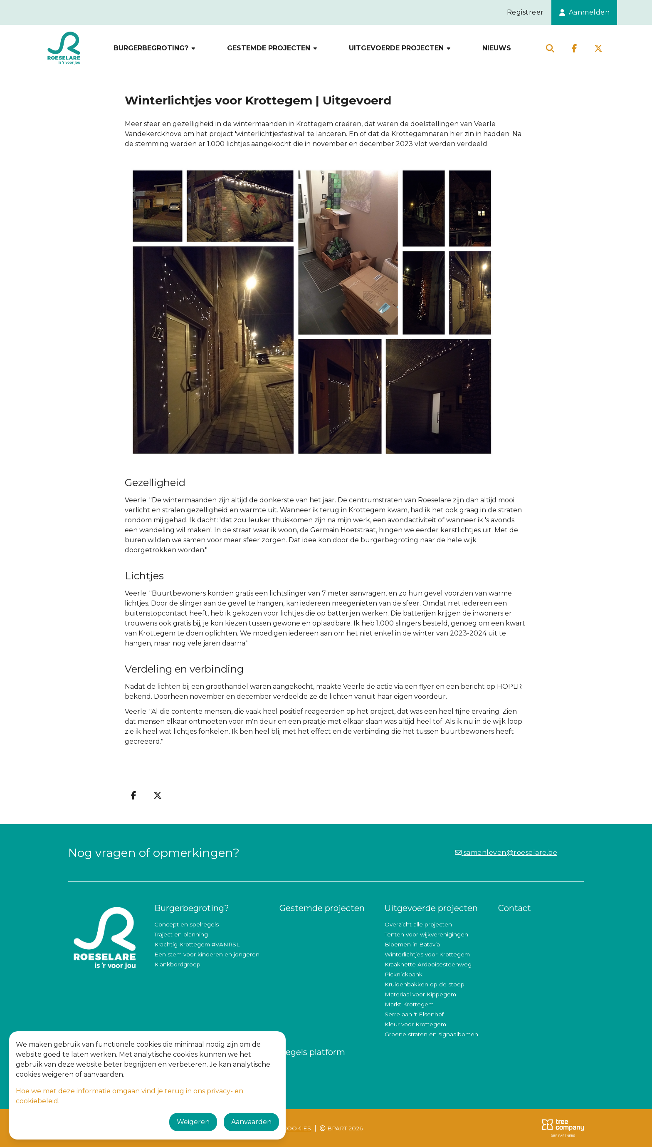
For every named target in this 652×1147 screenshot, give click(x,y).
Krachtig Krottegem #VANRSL (197, 944)
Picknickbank (403, 974)
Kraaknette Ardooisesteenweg (428, 964)
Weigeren (193, 1122)
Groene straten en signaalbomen (431, 1034)
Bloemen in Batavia (412, 944)
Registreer (525, 12)
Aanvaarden (251, 1122)
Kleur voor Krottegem (415, 1024)
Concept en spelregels (186, 924)
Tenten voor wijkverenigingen (426, 934)
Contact (514, 908)
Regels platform (312, 1052)
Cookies (297, 1128)
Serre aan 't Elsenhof (414, 1014)
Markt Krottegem (409, 1004)
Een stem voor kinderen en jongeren (206, 954)
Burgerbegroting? (155, 48)
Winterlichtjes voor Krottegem (427, 954)
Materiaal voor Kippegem (420, 994)
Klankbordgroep (177, 964)
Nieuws (496, 48)
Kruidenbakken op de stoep (424, 984)
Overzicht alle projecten (418, 924)
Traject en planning (181, 934)
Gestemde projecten (272, 48)
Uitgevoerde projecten (400, 48)
